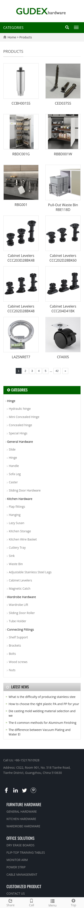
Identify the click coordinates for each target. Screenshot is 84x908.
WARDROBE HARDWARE (23, 826)
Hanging (14, 515)
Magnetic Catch (19, 588)
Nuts (12, 670)
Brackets (15, 645)
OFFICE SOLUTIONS (20, 838)
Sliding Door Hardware (25, 490)
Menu (52, 902)
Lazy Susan (16, 523)
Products (25, 37)
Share (10, 902)
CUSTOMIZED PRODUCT (23, 886)
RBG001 (21, 204)
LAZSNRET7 (21, 357)
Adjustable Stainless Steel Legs (30, 572)
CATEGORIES (13, 27)
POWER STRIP (16, 867)
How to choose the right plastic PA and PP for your (44, 704)
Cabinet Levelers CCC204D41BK (63, 309)
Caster (13, 482)
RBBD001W (63, 154)
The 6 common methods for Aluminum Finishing (42, 723)
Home (12, 37)
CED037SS (63, 103)
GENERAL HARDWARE (21, 811)
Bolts (12, 654)
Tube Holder (17, 621)
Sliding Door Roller (22, 613)
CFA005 (63, 357)
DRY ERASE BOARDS (20, 845)
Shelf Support (18, 637)
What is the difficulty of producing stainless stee (42, 697)
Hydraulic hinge (20, 409)
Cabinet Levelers (20, 580)
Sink (12, 556)
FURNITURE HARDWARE (23, 804)
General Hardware (20, 442)
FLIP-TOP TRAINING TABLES (25, 852)
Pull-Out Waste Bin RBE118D (63, 207)
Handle (14, 466)
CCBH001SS (21, 103)
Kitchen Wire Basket (23, 539)
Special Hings (18, 433)
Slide (12, 449)
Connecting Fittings (20, 629)
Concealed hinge (20, 425)
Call (31, 902)
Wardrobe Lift (18, 605)
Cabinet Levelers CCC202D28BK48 (20, 309)
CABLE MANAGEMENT (21, 874)
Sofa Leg (15, 474)
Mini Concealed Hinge (24, 417)
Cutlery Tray (17, 547)
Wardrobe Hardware (21, 597)
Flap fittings (17, 506)
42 (57, 370)
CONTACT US (15, 893)
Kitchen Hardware (19, 499)
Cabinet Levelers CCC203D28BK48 (20, 258)
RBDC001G (21, 154)
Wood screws (18, 662)
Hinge (11, 401)
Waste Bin (16, 564)
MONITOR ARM (17, 860)
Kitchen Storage (20, 531)
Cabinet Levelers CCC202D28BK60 (62, 258)
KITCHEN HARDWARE (21, 819)
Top (73, 902)
